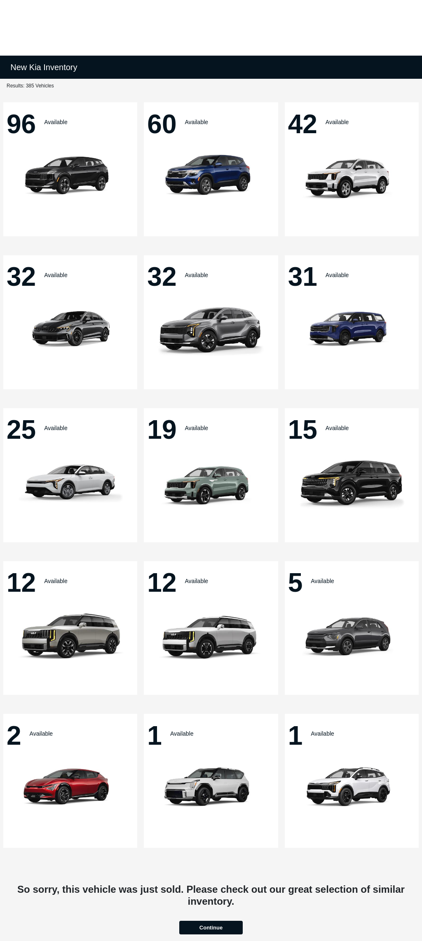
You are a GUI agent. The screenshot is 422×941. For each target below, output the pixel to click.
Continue (211, 928)
